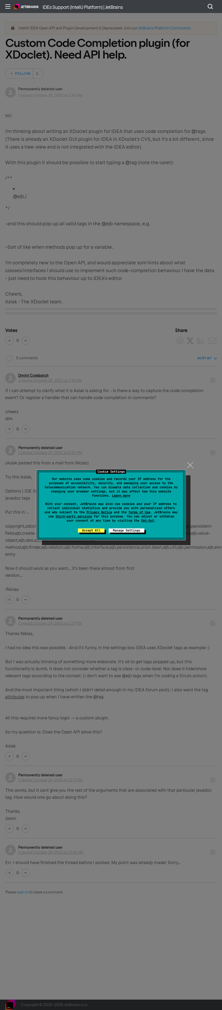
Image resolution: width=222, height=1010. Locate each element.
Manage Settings (126, 530)
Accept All (91, 530)
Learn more (121, 496)
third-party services (74, 516)
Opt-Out (147, 521)
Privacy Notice (99, 512)
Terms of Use (139, 512)
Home (26, 6)
